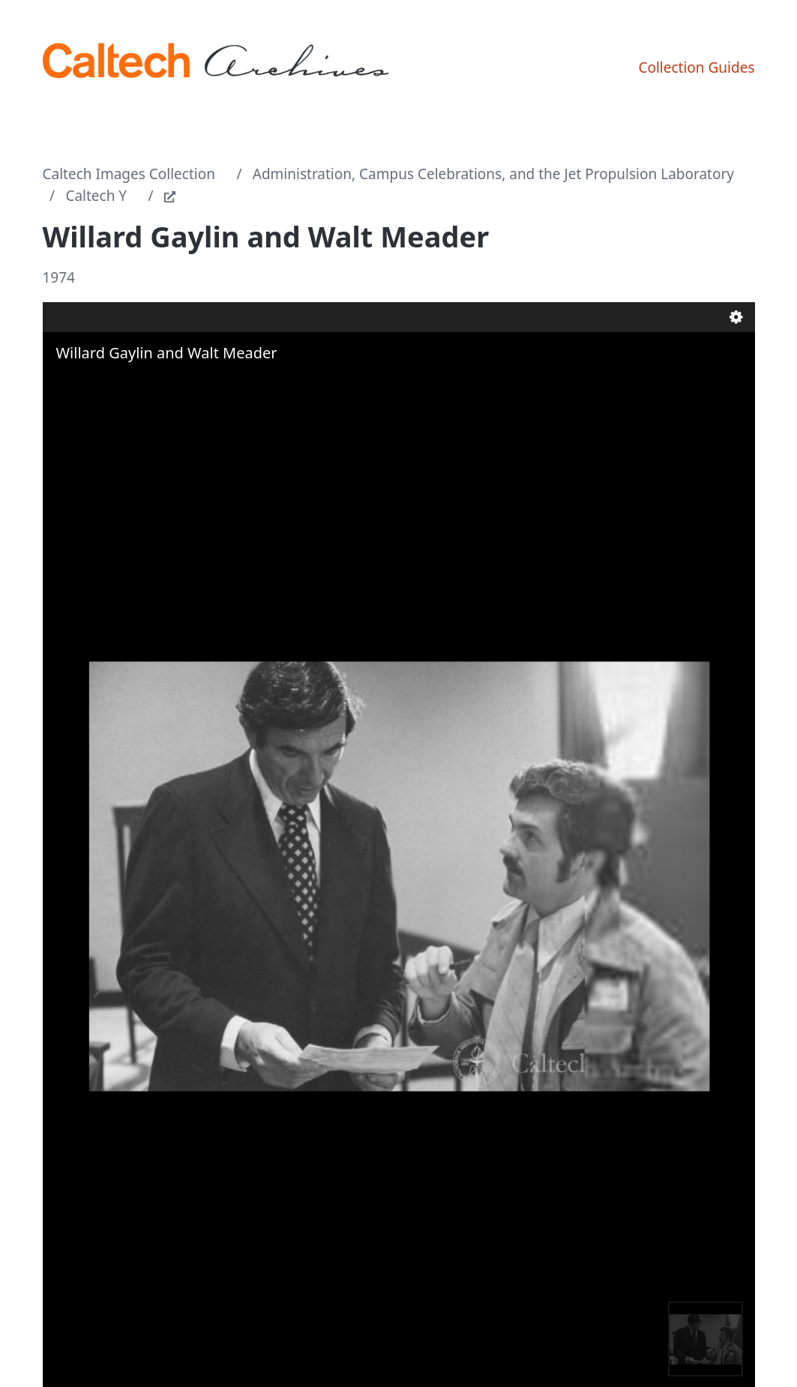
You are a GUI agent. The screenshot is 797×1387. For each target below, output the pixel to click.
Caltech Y (96, 195)
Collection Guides (696, 67)
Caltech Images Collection (129, 174)
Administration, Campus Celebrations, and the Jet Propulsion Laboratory (493, 174)
